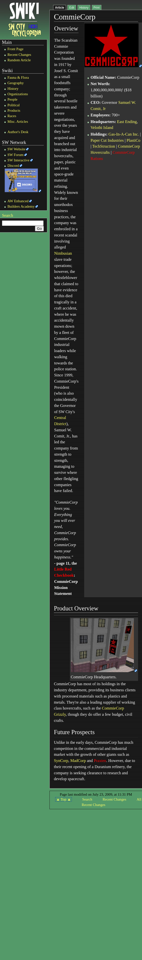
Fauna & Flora (18, 77)
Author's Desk (17, 132)
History (12, 89)
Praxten (100, 760)
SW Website (16, 149)
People (12, 99)
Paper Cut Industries (107, 140)
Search (7, 215)
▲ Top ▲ (63, 799)
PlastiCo (133, 140)
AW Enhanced (18, 201)
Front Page (15, 49)
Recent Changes (19, 55)
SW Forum (15, 155)
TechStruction (103, 146)
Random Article (19, 60)
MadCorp (78, 760)
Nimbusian (63, 253)
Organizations (17, 94)
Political (13, 105)
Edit (71, 7)
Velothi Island (102, 127)
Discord (13, 166)
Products (13, 110)
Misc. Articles (17, 122)
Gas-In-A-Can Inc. (124, 134)
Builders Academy (20, 206)
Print (97, 7)
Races (11, 116)
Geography (15, 83)
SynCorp (61, 760)
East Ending (127, 121)
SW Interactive (18, 160)
